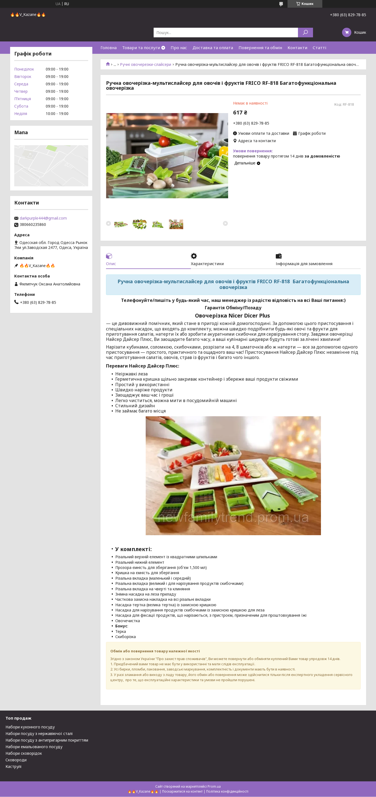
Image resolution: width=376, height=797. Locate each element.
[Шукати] (305, 32)
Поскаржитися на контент (182, 791)
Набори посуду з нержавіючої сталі (39, 733)
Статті (319, 47)
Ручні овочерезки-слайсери (145, 64)
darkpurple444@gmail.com (43, 218)
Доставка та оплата (213, 47)
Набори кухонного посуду (30, 727)
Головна (109, 47)
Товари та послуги (141, 47)
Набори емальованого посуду (33, 747)
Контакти (297, 47)
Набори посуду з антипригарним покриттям (46, 740)
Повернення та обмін (260, 47)
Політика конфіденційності (227, 791)
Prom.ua (214, 786)
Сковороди (16, 760)
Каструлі (13, 766)
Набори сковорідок (23, 753)
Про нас (179, 47)
